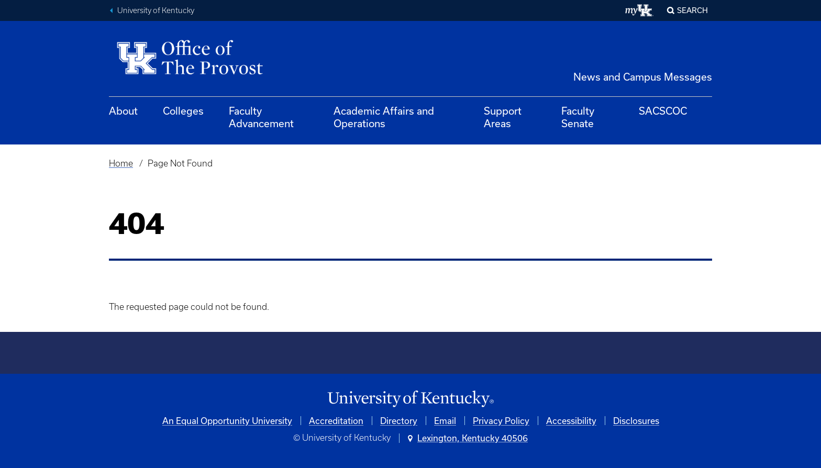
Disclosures (636, 421)
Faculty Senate (577, 117)
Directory (398, 421)
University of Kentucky (155, 10)
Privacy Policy (501, 421)
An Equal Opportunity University (227, 421)
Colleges (183, 111)
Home (121, 163)
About (123, 111)
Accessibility (571, 421)
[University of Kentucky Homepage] (410, 399)
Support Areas (503, 117)
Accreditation (336, 421)
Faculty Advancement (261, 117)
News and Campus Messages (642, 77)
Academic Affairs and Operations (384, 117)
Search (692, 10)
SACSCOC (663, 111)
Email (445, 421)
